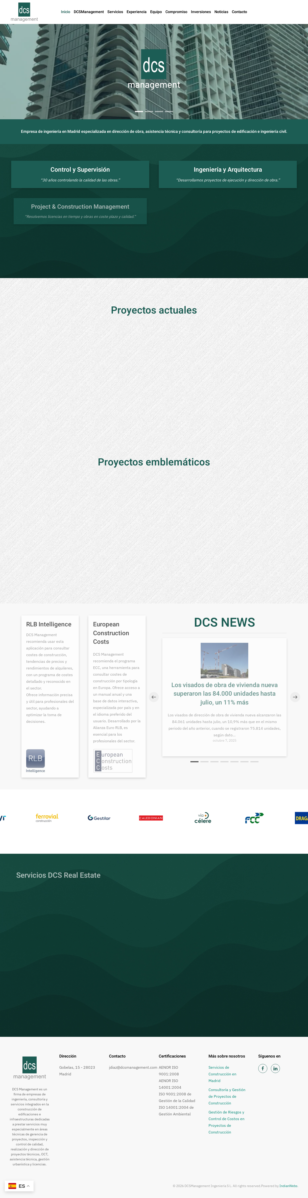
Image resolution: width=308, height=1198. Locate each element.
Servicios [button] (115, 12)
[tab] (139, 111)
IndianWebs (288, 1186)
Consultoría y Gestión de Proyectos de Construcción (227, 1096)
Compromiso (176, 12)
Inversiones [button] (201, 12)
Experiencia (137, 12)
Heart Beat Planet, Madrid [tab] (169, 111)
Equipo (156, 12)
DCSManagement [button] (89, 12)
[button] (154, 697)
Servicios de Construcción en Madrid (222, 1074)
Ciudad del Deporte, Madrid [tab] (149, 111)
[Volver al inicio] (24, 12)
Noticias (221, 12)
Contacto (239, 12)
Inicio (65, 12)
